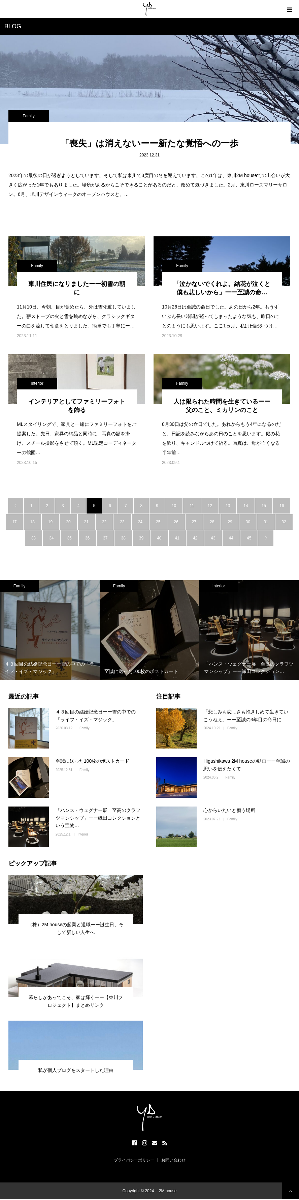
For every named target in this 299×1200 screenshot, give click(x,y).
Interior (37, 383)
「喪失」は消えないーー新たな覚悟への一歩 (149, 143)
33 (33, 538)
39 (141, 538)
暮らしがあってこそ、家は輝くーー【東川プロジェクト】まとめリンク (76, 1001)
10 (174, 505)
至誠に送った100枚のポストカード (92, 761)
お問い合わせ (173, 1160)
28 (212, 522)
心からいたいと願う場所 (229, 810)
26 (176, 522)
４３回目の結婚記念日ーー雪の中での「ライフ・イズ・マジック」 (96, 715)
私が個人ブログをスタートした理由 (75, 1070)
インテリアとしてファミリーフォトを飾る (76, 405)
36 (87, 538)
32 (284, 522)
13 (228, 505)
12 (210, 505)
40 (159, 538)
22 (104, 522)
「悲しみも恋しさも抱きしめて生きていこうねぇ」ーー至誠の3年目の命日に (245, 715)
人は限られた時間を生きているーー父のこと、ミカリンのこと (221, 405)
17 (14, 522)
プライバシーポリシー (134, 1160)
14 (245, 505)
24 (140, 522)
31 (266, 522)
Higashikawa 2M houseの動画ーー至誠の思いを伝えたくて (246, 764)
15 (264, 505)
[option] (50, 630)
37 (105, 538)
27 (194, 522)
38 (123, 538)
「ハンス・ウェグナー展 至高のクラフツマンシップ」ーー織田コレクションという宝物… (98, 818)
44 (231, 538)
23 (122, 522)
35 (69, 538)
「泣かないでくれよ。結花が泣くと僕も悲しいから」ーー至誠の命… (221, 288)
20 (68, 522)
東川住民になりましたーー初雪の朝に (76, 288)
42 (195, 538)
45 (249, 538)
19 (50, 522)
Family (28, 116)
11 (192, 505)
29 (230, 522)
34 (51, 538)
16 (281, 505)
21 (86, 522)
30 (248, 522)
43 (213, 538)
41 (177, 538)
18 (32, 522)
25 (158, 522)
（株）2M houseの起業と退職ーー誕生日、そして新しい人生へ (76, 928)
